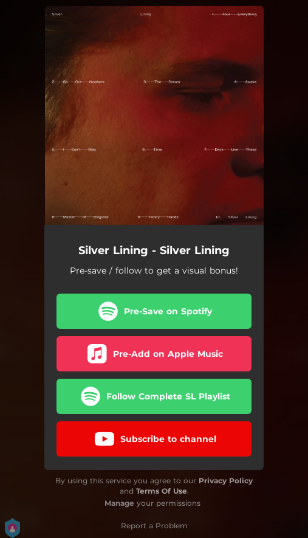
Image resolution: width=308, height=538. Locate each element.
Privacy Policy (226, 480)
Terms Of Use (161, 490)
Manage (119, 503)
